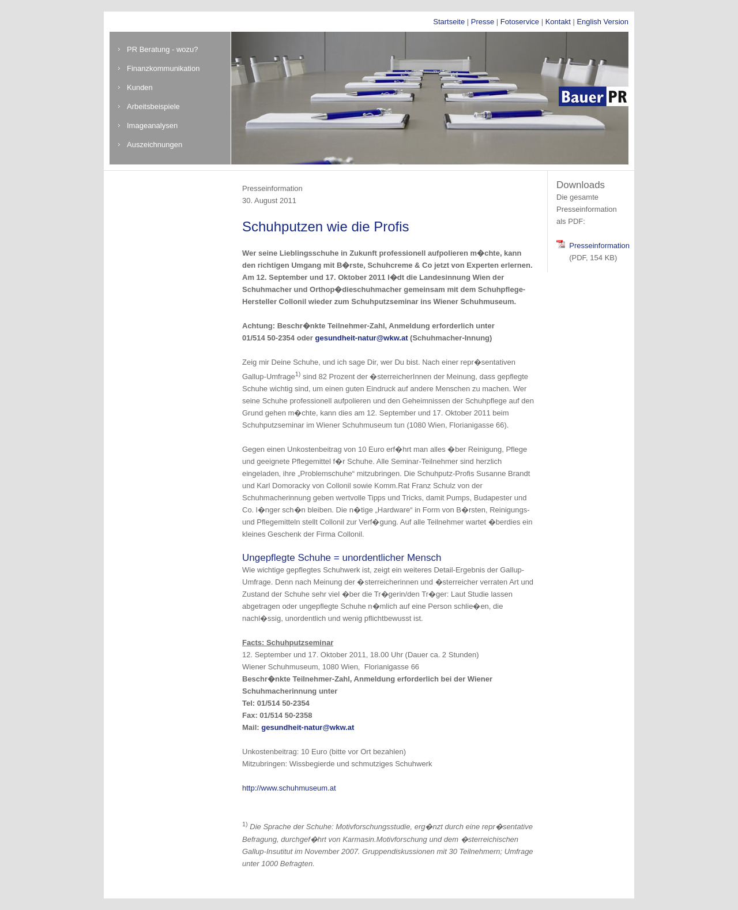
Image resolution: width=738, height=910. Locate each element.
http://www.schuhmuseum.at (289, 788)
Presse (482, 21)
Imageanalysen (152, 125)
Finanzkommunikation (163, 68)
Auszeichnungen (154, 144)
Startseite (449, 21)
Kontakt (558, 21)
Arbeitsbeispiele (153, 106)
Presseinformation (599, 245)
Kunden (140, 87)
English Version (602, 21)
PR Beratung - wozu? (162, 49)
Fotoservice (519, 21)
